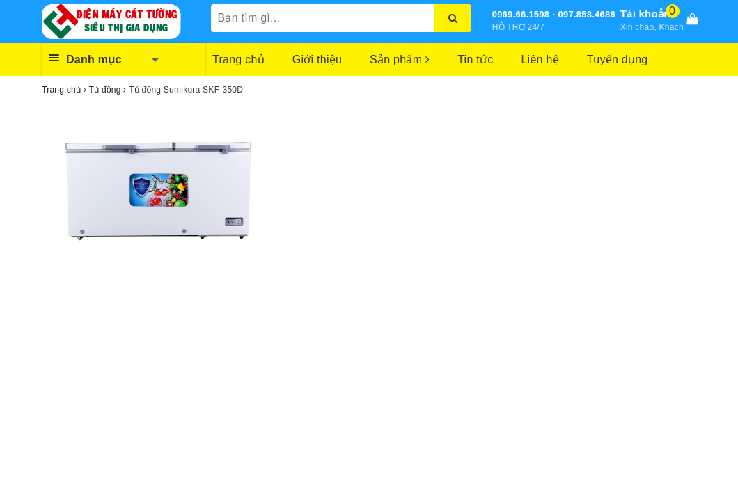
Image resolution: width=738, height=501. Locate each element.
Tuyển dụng (617, 59)
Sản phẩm (400, 59)
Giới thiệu (317, 59)
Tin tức (475, 59)
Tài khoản (645, 13)
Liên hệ (539, 59)
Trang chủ (238, 59)
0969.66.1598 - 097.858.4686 (553, 14)
